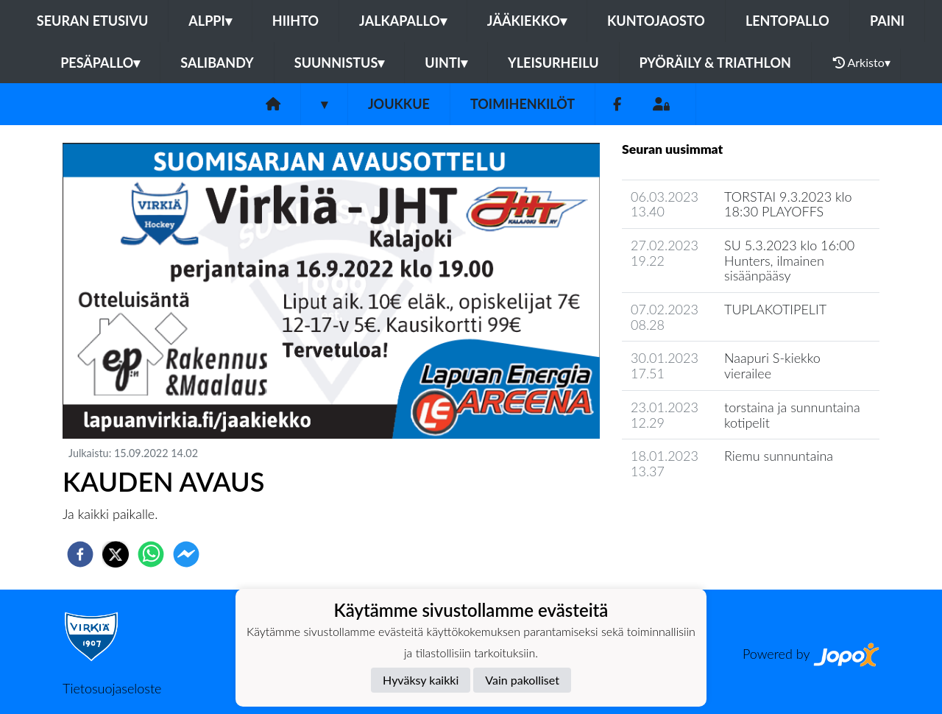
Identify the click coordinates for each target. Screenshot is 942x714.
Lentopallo (787, 21)
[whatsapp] (151, 554)
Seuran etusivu (93, 21)
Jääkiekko (527, 21)
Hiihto (295, 21)
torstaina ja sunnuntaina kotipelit (792, 415)
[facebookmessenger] (186, 554)
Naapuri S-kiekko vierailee (772, 365)
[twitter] (115, 554)
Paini (887, 21)
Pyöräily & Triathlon (715, 62)
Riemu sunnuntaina (778, 456)
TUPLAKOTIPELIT (775, 309)
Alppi (209, 21)
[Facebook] (617, 104)
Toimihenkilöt (522, 104)
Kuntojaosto (656, 21)
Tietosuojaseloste (112, 688)
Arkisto (861, 62)
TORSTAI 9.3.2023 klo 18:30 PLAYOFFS (788, 204)
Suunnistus (339, 62)
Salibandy (216, 62)
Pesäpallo (100, 62)
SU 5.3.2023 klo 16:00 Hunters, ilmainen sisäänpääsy (789, 260)
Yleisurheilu (553, 62)
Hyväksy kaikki (420, 680)
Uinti (446, 62)
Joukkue (399, 104)
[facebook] (80, 554)
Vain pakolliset (522, 680)
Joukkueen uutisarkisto (697, 513)
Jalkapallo (403, 21)
